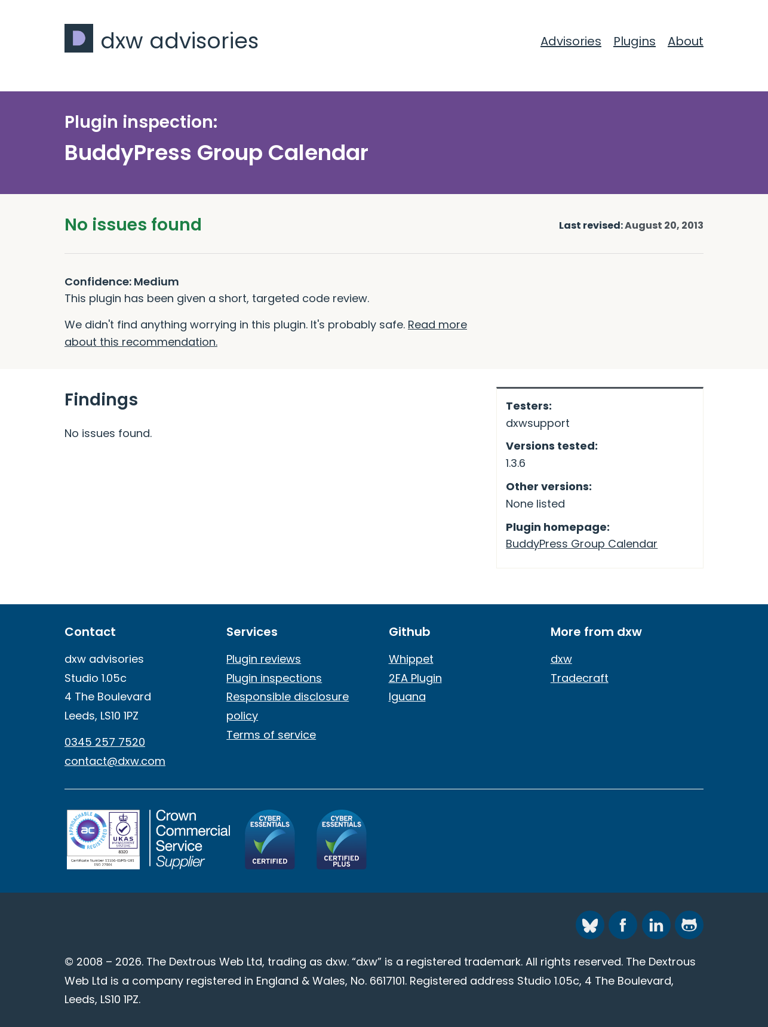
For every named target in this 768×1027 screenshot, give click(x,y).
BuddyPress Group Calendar (582, 543)
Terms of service (271, 734)
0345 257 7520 (104, 741)
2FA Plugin (415, 678)
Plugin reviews (263, 658)
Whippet (411, 658)
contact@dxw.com (114, 761)
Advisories (570, 41)
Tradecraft (580, 678)
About (686, 41)
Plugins (634, 41)
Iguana (407, 696)
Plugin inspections (274, 678)
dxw (561, 658)
